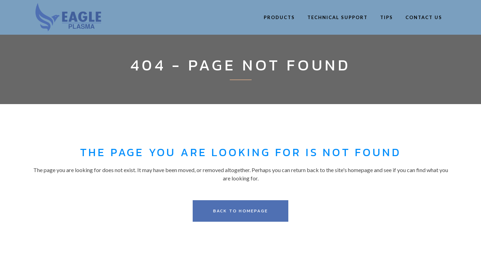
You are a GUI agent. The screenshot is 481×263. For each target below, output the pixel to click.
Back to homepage (240, 210)
